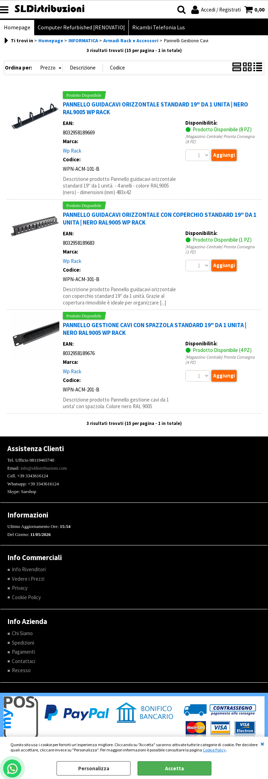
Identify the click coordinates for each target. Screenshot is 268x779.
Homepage (17, 27)
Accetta (174, 768)
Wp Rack (72, 150)
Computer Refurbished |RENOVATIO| (81, 27)
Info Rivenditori (29, 569)
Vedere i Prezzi (28, 578)
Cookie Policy (214, 749)
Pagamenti (23, 651)
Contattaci (23, 661)
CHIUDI (262, 743)
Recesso (21, 670)
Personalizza (93, 768)
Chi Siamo (22, 633)
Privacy (20, 588)
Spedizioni (23, 642)
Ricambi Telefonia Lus (158, 27)
